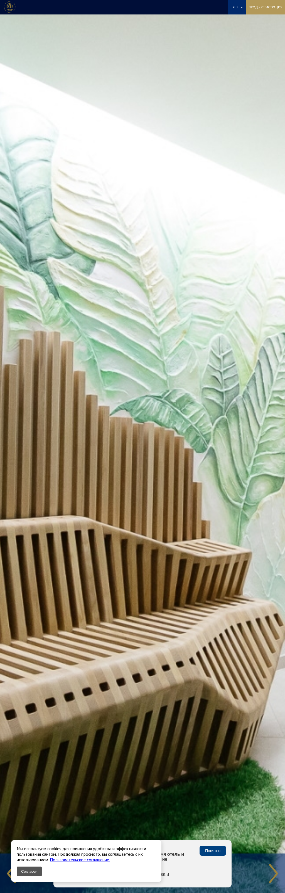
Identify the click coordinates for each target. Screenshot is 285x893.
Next (273, 873)
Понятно (212, 850)
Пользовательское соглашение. (80, 859)
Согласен (29, 871)
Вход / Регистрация (265, 7)
